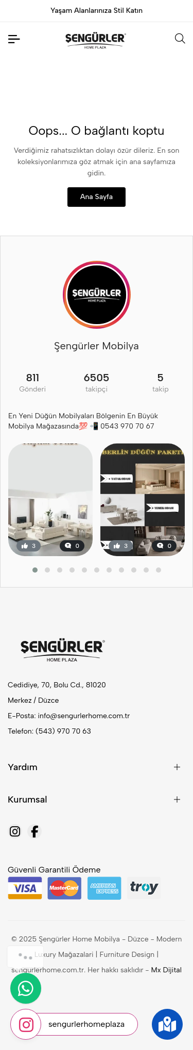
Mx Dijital (166, 970)
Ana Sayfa (96, 196)
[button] (35, 570)
